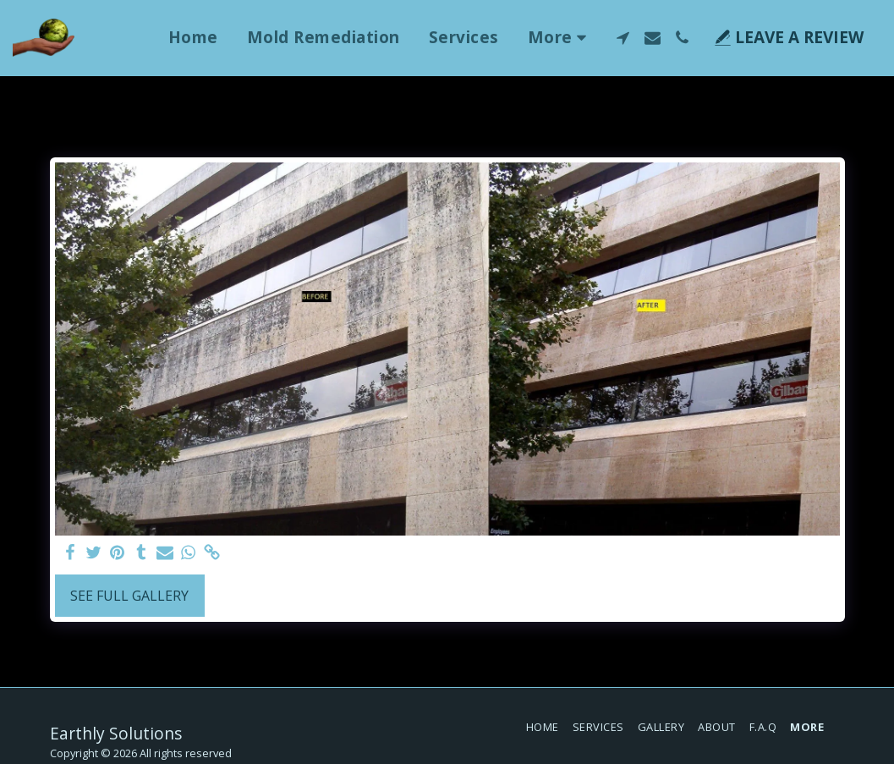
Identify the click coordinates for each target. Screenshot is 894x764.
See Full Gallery (129, 595)
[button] (623, 38)
